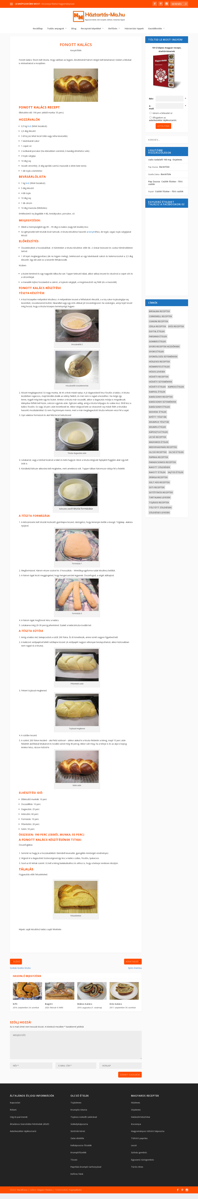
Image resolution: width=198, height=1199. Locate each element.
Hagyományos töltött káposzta (147, 1132)
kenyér (92, 232)
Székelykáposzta (79, 1125)
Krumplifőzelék (78, 1153)
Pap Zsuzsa (154, 182)
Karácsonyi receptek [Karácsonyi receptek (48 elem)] (161, 397)
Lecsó (134, 1146)
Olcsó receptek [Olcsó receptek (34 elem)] (158, 453)
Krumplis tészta (78, 1110)
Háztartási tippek (134, 29)
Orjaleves (177, 160)
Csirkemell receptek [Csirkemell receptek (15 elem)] (160, 317)
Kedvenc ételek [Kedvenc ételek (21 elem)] (157, 412)
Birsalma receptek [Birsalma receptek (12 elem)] (159, 312)
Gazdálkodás (155, 29)
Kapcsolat (15, 1103)
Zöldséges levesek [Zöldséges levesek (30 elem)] (159, 513)
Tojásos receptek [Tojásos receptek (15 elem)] (159, 503)
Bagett (49, 1004)
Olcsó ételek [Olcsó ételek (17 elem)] (176, 453)
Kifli (15, 1004)
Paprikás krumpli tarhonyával (85, 1167)
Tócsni (73, 1160)
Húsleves (135, 1103)
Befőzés (112, 29)
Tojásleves (75, 1103)
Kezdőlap (38, 29)
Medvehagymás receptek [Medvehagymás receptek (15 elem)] (163, 448)
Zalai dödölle (77, 1139)
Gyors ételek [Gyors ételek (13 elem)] (156, 352)
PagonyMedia (75, 1191)
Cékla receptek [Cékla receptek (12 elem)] (157, 327)
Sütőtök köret (77, 1132)
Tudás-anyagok (55, 29)
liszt (29, 127)
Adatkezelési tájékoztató (23, 1132)
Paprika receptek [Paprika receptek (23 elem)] (158, 458)
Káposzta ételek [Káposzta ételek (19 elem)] (158, 432)
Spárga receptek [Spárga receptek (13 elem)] (158, 478)
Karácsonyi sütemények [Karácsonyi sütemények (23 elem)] (162, 402)
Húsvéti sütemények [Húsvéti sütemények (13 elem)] (160, 382)
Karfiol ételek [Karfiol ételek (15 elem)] (157, 392)
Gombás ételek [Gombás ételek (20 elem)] (157, 342)
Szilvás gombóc (139, 1153)
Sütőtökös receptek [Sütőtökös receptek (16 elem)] (161, 493)
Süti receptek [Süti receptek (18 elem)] (157, 488)
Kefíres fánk (76, 1174)
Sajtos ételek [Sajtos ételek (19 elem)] (175, 473)
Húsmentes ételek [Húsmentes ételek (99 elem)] (159, 367)
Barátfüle (164, 167)
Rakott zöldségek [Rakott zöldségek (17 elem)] (159, 468)
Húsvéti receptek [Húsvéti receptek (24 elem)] (159, 377)
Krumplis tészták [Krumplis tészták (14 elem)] (159, 422)
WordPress (22, 1191)
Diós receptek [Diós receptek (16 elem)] (176, 327)
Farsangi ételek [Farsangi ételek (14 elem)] (158, 337)
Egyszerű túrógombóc (142, 1160)
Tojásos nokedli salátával (83, 1117)
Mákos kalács (84, 1004)
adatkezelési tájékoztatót (162, 121)
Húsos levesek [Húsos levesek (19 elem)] (157, 372)
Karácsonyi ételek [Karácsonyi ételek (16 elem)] (159, 407)
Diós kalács (116, 1004)
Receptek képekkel (91, 29)
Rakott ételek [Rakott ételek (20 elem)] (157, 473)
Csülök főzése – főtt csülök (165, 183)
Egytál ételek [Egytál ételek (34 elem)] (157, 332)
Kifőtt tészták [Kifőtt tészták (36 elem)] (157, 417)
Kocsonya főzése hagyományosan (57, 3)
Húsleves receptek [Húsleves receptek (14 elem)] (159, 362)
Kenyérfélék (75, 51)
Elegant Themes (45, 1191)
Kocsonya (136, 1125)
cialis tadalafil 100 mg (159, 160)
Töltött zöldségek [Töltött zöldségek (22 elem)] (160, 508)
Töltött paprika (139, 1139)
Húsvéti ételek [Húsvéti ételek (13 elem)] (157, 387)
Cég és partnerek (19, 1117)
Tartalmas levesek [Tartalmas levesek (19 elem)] (159, 498)
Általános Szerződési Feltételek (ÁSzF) (29, 1125)
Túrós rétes (137, 1167)
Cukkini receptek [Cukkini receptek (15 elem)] (158, 322)
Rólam (13, 1110)
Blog (73, 29)
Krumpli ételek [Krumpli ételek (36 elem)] (157, 427)
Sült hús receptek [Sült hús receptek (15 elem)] (159, 483)
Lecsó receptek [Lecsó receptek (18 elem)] (157, 438)
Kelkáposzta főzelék (81, 1146)
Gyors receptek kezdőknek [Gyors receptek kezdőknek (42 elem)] (164, 347)
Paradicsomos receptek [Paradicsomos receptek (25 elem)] (162, 463)
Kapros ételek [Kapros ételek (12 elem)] (176, 387)
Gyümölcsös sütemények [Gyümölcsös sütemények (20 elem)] (163, 357)
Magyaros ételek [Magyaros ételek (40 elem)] (158, 443)
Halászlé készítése (140, 1117)
